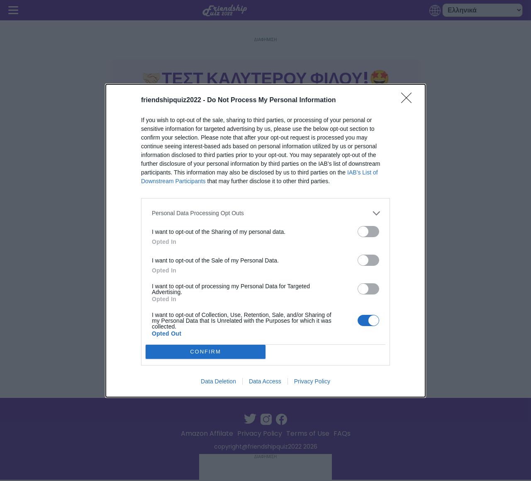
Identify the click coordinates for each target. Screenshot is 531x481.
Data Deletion (218, 381)
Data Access (265, 381)
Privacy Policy (312, 381)
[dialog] (265, 240)
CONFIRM (205, 351)
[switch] (368, 231)
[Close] (409, 100)
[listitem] (265, 213)
